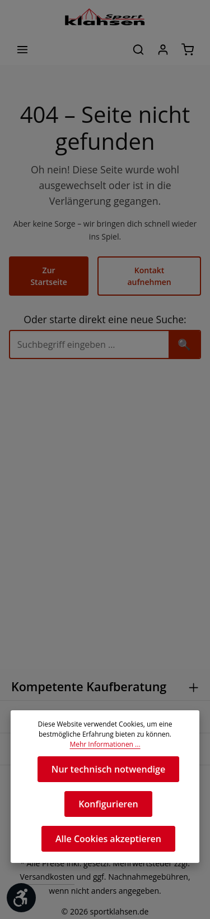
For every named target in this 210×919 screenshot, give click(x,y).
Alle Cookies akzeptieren (108, 838)
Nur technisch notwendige (108, 769)
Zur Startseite (49, 269)
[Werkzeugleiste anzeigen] (21, 897)
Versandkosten (39, 877)
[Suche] (89, 333)
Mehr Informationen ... (105, 744)
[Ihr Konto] (163, 49)
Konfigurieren (108, 803)
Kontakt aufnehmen (149, 269)
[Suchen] (138, 49)
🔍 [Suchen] (184, 332)
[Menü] (22, 49)
